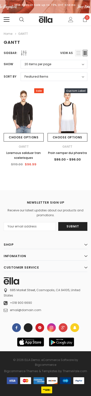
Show (8, 64)
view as (66, 53)
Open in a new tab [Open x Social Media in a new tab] (28, 327)
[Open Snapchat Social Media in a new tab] (74, 327)
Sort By (10, 76)
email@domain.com (25, 310)
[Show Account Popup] (70, 19)
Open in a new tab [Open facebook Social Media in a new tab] (16, 327)
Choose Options (23, 137)
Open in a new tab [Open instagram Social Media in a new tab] (51, 327)
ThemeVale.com (75, 371)
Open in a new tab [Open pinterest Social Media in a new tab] (39, 327)
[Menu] (6, 19)
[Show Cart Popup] (85, 19)
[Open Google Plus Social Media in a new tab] (63, 327)
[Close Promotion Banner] (87, 7)
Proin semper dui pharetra (67, 153)
